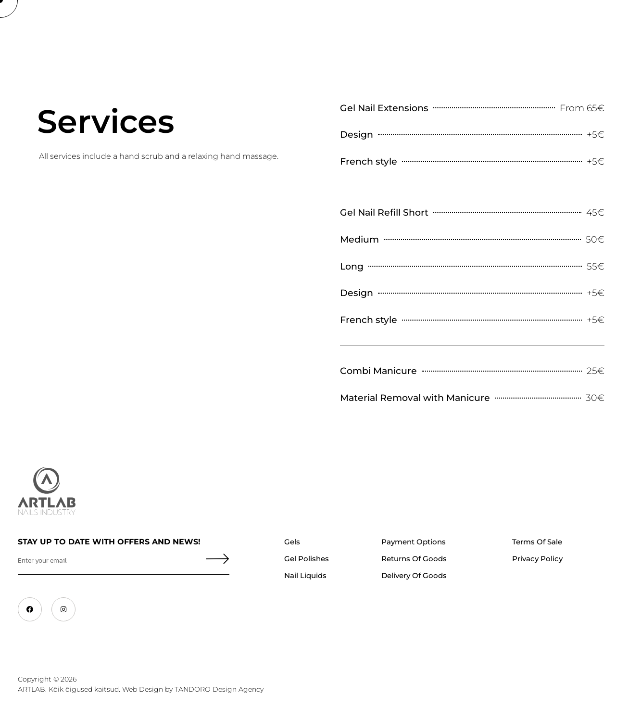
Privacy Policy (537, 558)
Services (444, 26)
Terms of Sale (537, 541)
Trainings (173, 26)
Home (33, 26)
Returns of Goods (414, 558)
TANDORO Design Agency (219, 689)
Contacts (497, 26)
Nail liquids (305, 575)
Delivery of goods (414, 575)
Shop (72, 26)
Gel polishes (306, 558)
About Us (118, 26)
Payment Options (413, 541)
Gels (292, 541)
